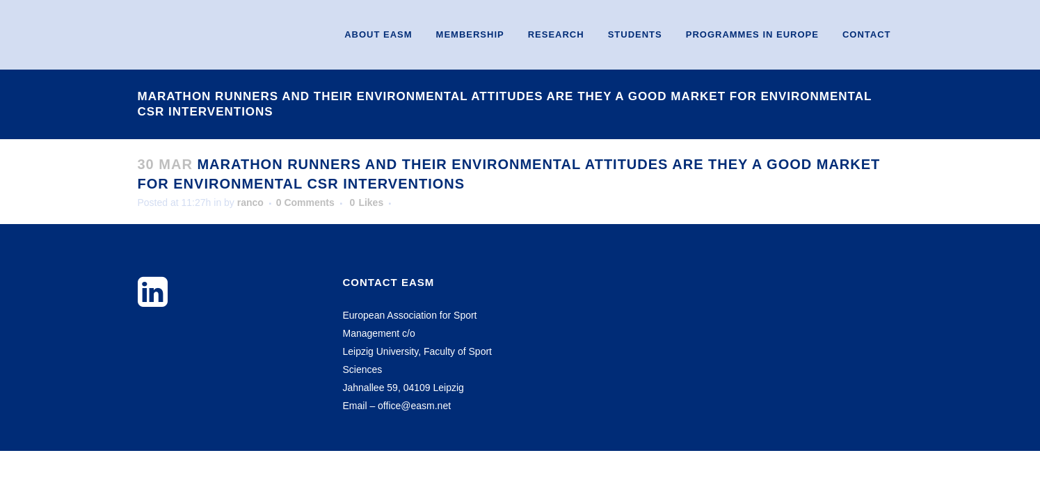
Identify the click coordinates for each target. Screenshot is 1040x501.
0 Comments (305, 202)
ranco (250, 202)
